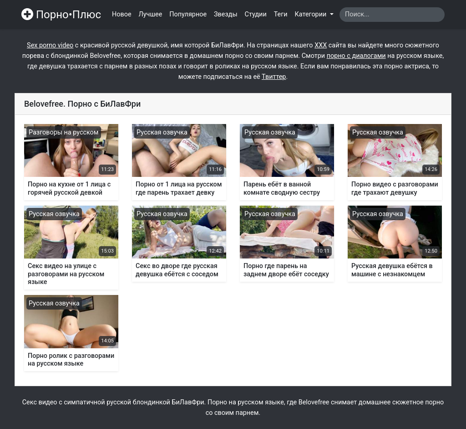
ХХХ (320, 45)
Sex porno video (50, 45)
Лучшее (150, 14)
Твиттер (274, 77)
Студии (256, 14)
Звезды (226, 14)
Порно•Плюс (61, 14)
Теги (281, 14)
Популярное (188, 14)
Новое (122, 14)
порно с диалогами (356, 56)
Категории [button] (311, 14)
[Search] (392, 14)
